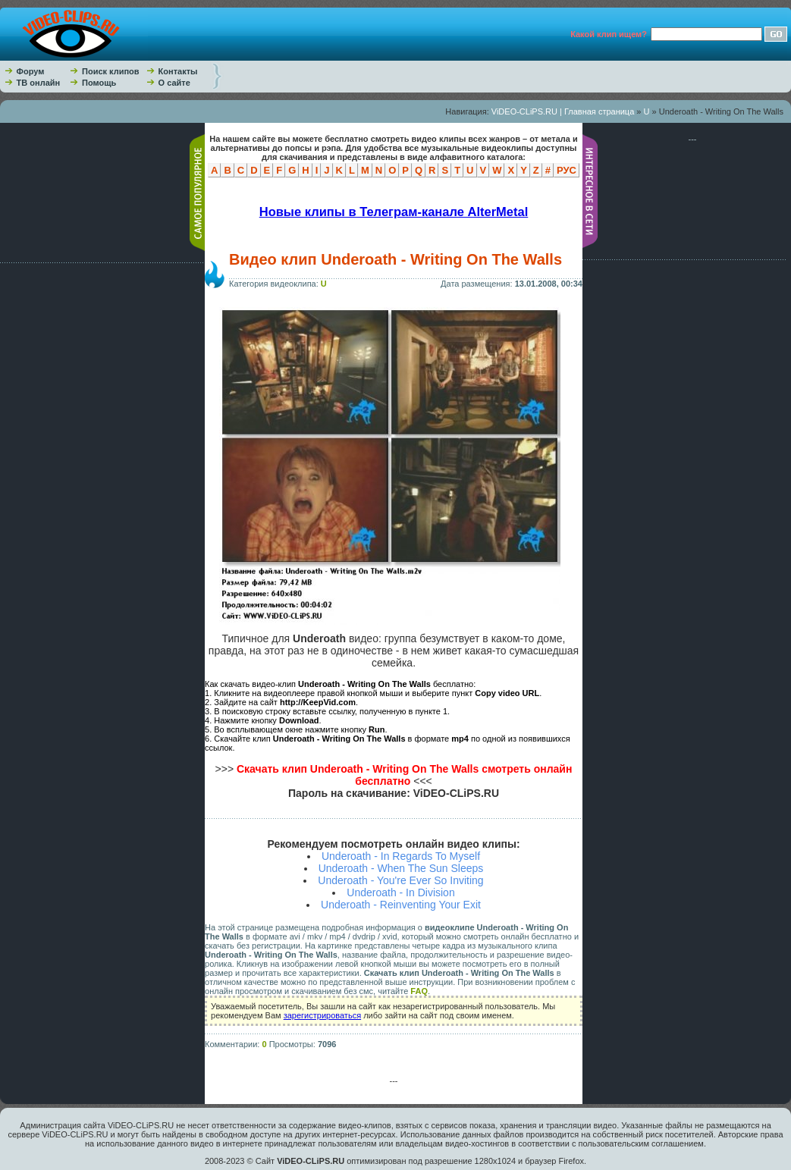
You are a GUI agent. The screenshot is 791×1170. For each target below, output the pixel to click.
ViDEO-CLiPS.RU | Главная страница (563, 111)
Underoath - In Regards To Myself (401, 856)
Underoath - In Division (400, 892)
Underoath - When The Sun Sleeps (401, 868)
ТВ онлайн (39, 82)
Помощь (99, 82)
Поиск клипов (111, 71)
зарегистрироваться (322, 1015)
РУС (566, 170)
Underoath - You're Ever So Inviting (400, 880)
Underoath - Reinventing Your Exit (401, 905)
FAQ (419, 991)
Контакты (178, 71)
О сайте (174, 82)
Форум (31, 71)
